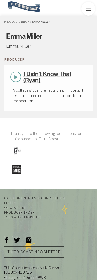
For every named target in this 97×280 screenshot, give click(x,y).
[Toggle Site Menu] (88, 9)
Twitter (16, 237)
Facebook (6, 237)
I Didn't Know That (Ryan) (47, 77)
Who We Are (15, 208)
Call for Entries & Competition (34, 198)
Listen (10, 203)
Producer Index (19, 212)
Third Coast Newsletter (34, 251)
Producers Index (16, 21)
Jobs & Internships (23, 217)
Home (6, 1)
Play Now (16, 77)
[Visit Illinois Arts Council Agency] (17, 156)
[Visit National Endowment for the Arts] (16, 175)
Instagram (28, 237)
